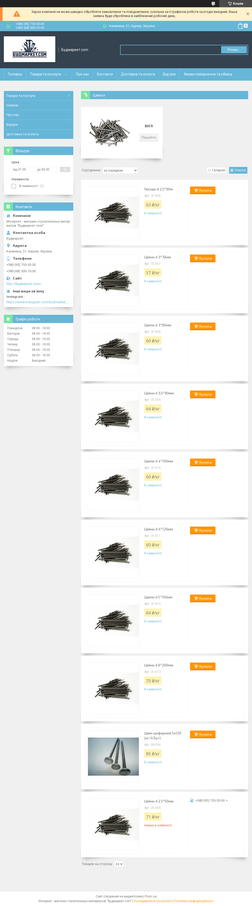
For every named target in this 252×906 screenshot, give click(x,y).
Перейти (149, 137)
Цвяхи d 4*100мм (158, 461)
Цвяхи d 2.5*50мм (159, 801)
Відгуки (169, 74)
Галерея (218, 170)
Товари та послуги (45, 74)
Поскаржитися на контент (153, 901)
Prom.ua (151, 896)
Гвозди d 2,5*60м (158, 189)
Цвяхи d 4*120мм (158, 529)
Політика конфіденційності (193, 901)
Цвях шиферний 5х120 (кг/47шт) (162, 735)
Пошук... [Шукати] (233, 50)
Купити (205, 190)
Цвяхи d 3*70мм (157, 257)
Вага (149, 126)
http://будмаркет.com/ (23, 284)
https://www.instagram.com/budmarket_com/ (38, 302)
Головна (15, 74)
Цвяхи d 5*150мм (158, 597)
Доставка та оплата (138, 74)
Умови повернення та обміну (208, 74)
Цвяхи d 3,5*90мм (159, 393)
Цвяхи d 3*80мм (157, 325)
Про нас (82, 74)
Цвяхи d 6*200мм (158, 665)
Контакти (105, 74)
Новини (12, 105)
